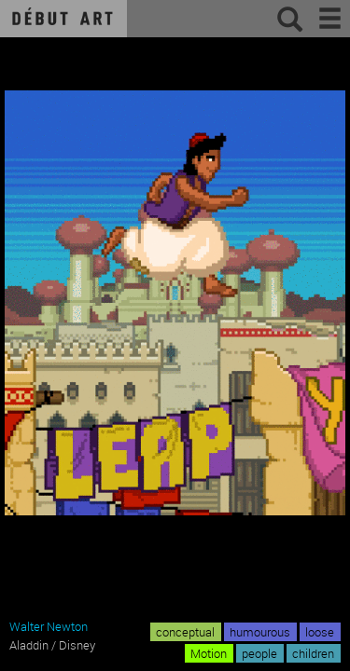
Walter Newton (48, 626)
